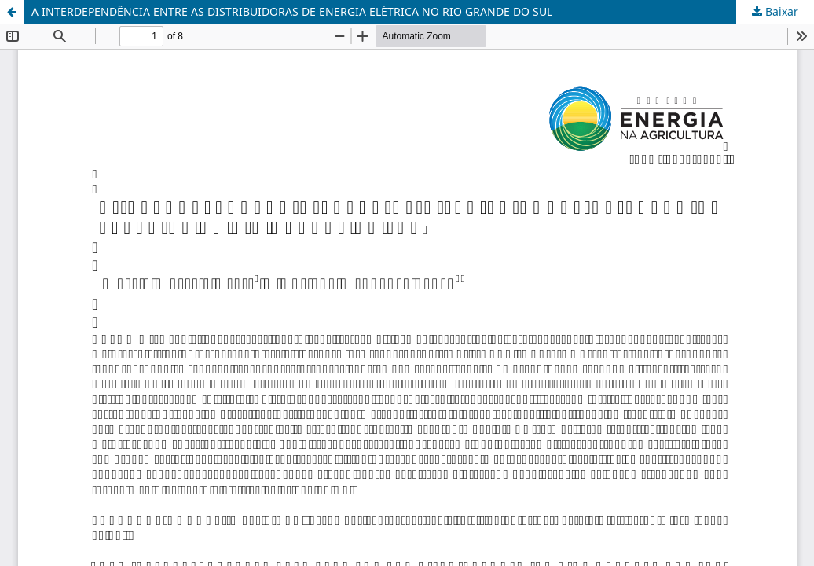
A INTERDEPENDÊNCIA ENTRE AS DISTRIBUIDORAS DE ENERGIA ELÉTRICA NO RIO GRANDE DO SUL (291, 11)
